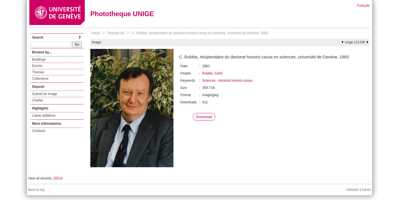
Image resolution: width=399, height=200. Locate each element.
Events (37, 66)
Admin (366, 190)
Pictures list (116, 33)
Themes (38, 72)
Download (204, 117)
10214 (57, 178)
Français (363, 6)
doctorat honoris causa (235, 80)
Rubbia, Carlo (212, 73)
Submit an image (44, 94)
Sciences (209, 80)
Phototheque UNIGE (122, 14)
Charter (37, 100)
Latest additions (43, 116)
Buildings (39, 59)
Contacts (38, 131)
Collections (40, 79)
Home (95, 33)
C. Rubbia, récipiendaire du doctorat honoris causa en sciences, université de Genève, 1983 (200, 33)
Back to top (36, 190)
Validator (352, 190)
